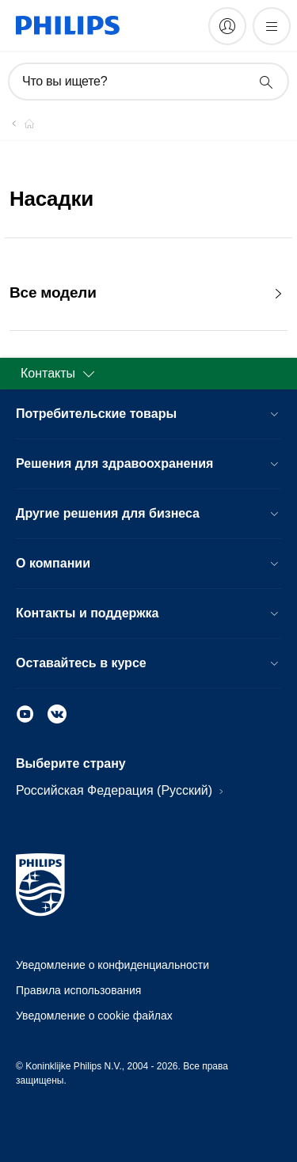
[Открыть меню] (272, 26)
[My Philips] (227, 26)
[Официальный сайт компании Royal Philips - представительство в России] (20, 123)
